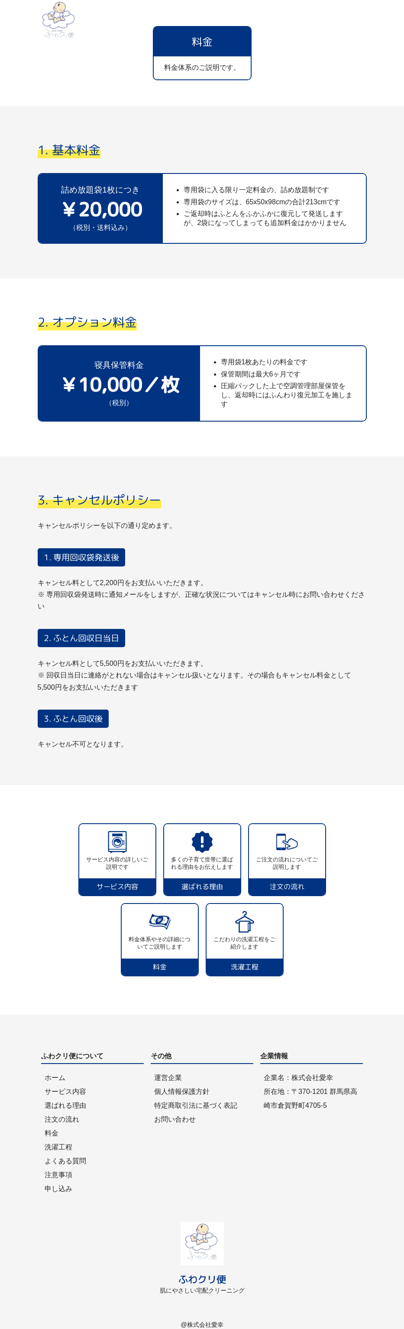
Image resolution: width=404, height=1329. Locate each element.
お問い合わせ (175, 1119)
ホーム (55, 1077)
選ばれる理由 (65, 1105)
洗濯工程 (58, 1147)
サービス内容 (65, 1091)
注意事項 (58, 1174)
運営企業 (168, 1077)
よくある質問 (65, 1161)
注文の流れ (62, 1119)
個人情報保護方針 (182, 1091)
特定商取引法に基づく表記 (195, 1105)
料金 (51, 1133)
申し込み (58, 1188)
